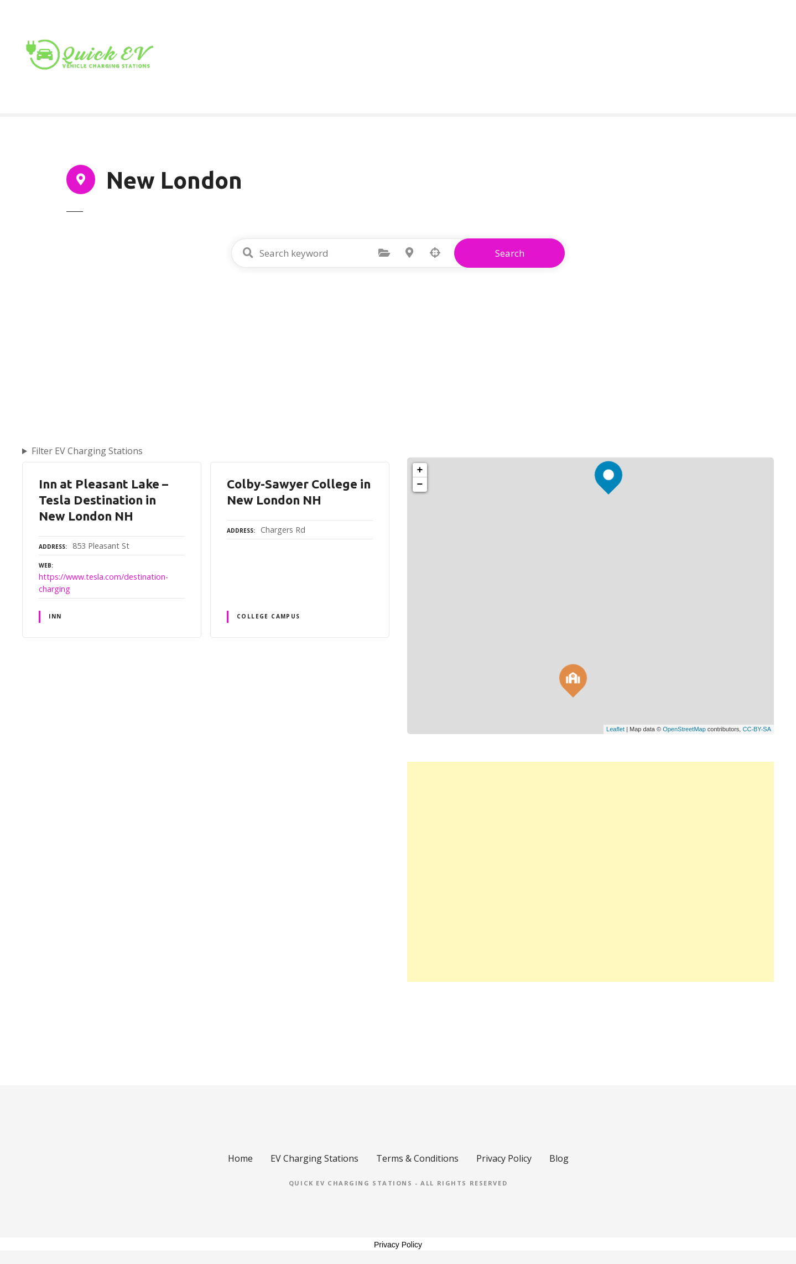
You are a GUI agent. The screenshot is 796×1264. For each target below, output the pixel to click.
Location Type (629, 57)
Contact (747, 57)
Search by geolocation (435, 252)
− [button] (420, 484)
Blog (698, 57)
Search (509, 253)
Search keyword (248, 252)
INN (55, 616)
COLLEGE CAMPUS (268, 616)
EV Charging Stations (314, 1158)
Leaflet (615, 729)
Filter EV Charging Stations (87, 451)
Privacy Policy (504, 1158)
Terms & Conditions (417, 1158)
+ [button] (420, 470)
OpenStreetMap (684, 729)
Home (558, 57)
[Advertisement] (398, 353)
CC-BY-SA (756, 729)
